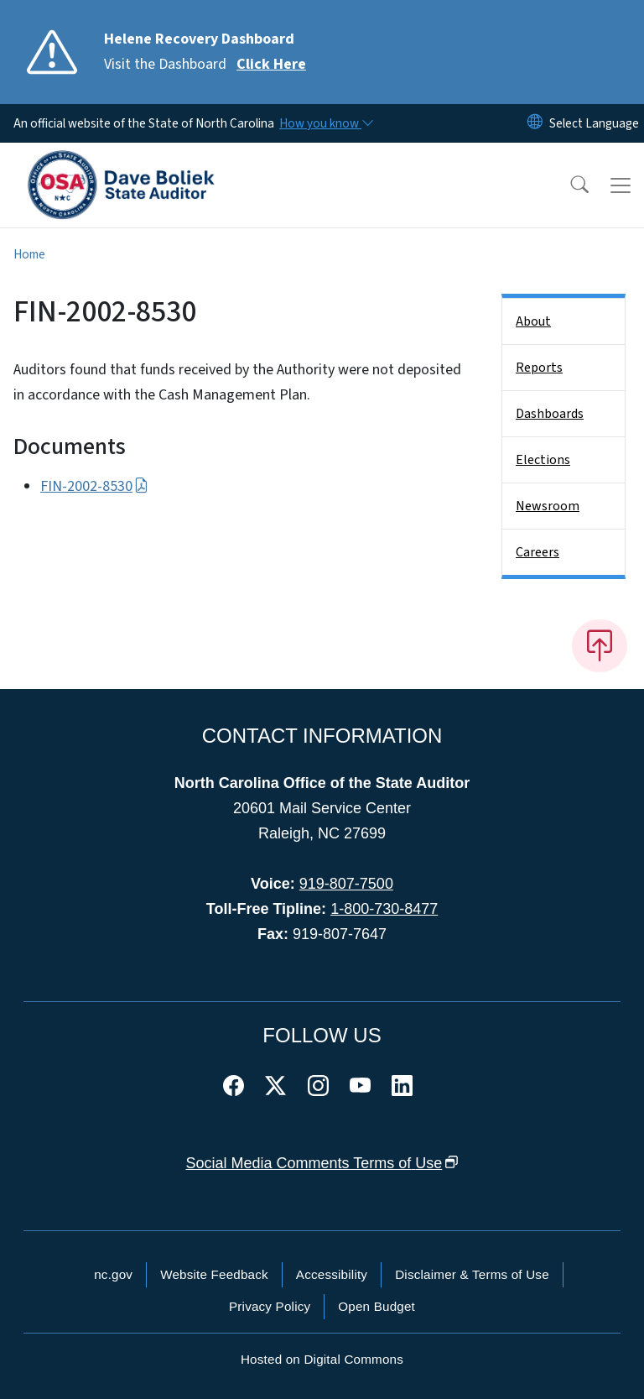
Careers (537, 552)
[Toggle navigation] (620, 185)
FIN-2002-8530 (94, 486)
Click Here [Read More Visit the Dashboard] (271, 64)
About (533, 321)
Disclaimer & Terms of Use (472, 1274)
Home (29, 254)
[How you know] (325, 123)
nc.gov (113, 1274)
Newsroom (547, 506)
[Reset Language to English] (535, 123)
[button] (568, 185)
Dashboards (550, 414)
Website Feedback (214, 1274)
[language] (594, 123)
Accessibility (331, 1274)
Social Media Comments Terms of (322, 1163)
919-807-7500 (346, 883)
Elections (543, 460)
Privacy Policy (269, 1306)
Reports (539, 367)
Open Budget (376, 1306)
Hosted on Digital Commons (322, 1359)
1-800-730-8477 (384, 908)
